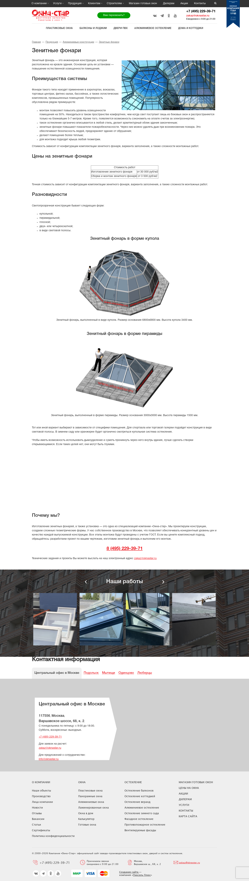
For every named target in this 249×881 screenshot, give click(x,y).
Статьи (36, 824)
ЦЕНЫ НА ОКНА (189, 787)
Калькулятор (86, 818)
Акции (184, 3)
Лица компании (42, 801)
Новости (37, 807)
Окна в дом (85, 813)
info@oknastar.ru (49, 759)
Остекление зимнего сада (142, 813)
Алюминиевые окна (91, 801)
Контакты (200, 3)
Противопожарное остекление (145, 824)
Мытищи (108, 673)
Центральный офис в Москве (56, 673)
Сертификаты (41, 830)
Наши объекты (41, 790)
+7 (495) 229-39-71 (201, 11)
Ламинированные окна (93, 807)
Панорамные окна (90, 796)
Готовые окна (87, 824)
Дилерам (168, 3)
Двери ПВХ (121, 28)
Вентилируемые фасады (140, 830)
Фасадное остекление (139, 818)
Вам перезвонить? (114, 15)
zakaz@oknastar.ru (197, 16)
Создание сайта (129, 871)
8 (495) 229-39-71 (125, 549)
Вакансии (38, 818)
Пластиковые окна (59, 28)
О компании (39, 3)
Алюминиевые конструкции (78, 42)
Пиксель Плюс (142, 874)
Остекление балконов (139, 790)
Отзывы (37, 813)
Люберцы (144, 673)
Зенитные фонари (109, 42)
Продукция (75, 3)
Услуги (57, 3)
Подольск (91, 673)
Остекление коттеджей (140, 796)
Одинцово (126, 673)
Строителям (114, 3)
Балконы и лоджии (93, 28)
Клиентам (94, 3)
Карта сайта (188, 816)
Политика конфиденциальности (53, 835)
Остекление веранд (137, 801)
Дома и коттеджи (190, 28)
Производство (41, 796)
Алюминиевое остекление (152, 28)
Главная (36, 42)
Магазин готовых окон (143, 3)
